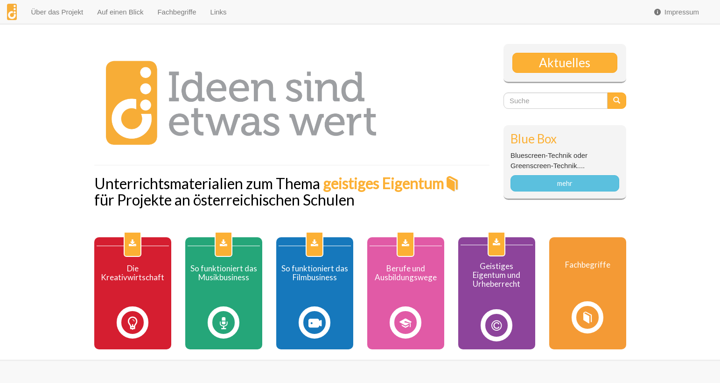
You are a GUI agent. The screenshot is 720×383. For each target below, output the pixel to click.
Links (218, 12)
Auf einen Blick (120, 12)
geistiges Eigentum (383, 183)
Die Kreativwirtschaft (132, 273)
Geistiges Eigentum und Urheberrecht (496, 275)
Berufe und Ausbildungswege (406, 273)
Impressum (676, 12)
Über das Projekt (57, 12)
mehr (565, 183)
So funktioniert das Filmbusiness (314, 273)
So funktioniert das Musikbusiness (223, 273)
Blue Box (533, 138)
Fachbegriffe (176, 12)
